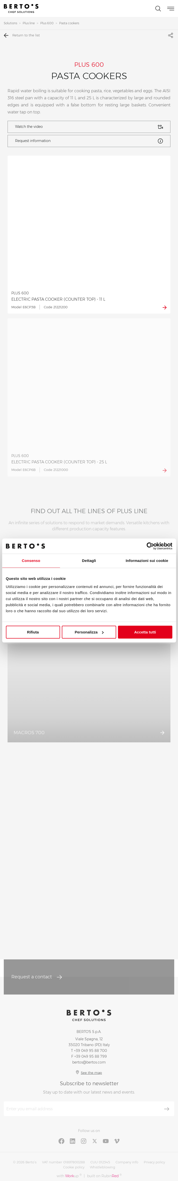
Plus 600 (47, 23)
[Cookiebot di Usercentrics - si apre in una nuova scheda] (150, 546)
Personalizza (89, 632)
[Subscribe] (166, 1109)
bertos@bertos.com (89, 1062)
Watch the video (89, 126)
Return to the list (22, 35)
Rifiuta (33, 632)
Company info (127, 1162)
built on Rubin (104, 1175)
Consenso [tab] (31, 560)
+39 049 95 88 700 (90, 1050)
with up (69, 1175)
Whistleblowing (102, 1167)
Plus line (29, 23)
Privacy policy (154, 1162)
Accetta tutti (145, 632)
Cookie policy (73, 1167)
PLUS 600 (89, 64)
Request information (89, 141)
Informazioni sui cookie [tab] (147, 560)
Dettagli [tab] (89, 560)
